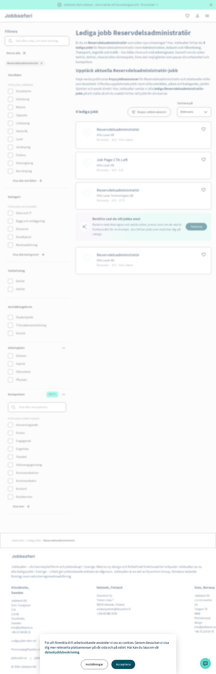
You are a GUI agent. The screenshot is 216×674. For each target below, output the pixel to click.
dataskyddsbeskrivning (62, 652)
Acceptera (123, 664)
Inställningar (94, 664)
